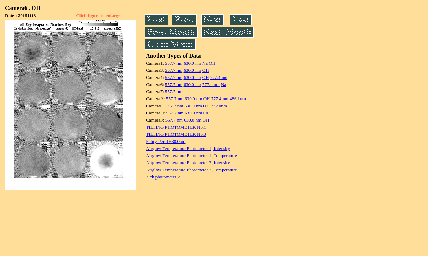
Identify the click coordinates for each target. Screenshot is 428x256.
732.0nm (219, 105)
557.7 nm (173, 63)
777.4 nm (218, 77)
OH (212, 63)
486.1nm (238, 98)
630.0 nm (192, 63)
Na (205, 63)
